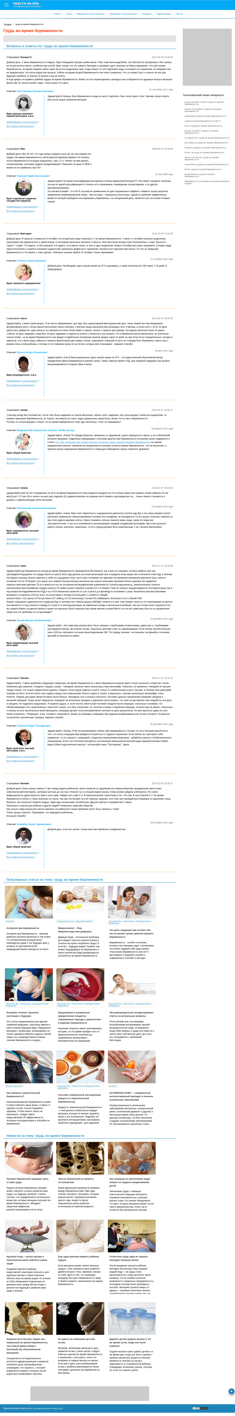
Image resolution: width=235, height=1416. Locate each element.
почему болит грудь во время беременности (207, 138)
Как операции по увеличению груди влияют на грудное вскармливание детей (126, 1182)
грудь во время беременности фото (203, 121)
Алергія (10, 921)
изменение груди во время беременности (205, 116)
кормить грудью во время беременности (205, 147)
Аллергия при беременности (23, 928)
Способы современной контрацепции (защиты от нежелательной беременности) (77, 1098)
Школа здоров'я (14, 1086)
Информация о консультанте (23, 122)
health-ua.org (29, 4)
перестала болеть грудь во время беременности (202, 158)
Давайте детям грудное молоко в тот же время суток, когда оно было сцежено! (126, 1346)
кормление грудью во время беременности (206, 164)
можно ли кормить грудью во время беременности (203, 110)
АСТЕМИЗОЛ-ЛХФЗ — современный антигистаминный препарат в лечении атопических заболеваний (126, 1096)
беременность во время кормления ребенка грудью (207, 182)
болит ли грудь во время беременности (204, 152)
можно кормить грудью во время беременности (201, 132)
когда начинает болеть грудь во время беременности (204, 103)
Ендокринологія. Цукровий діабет (73, 921)
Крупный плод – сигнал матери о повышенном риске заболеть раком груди (27, 1263)
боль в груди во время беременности (203, 126)
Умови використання (14, 1411)
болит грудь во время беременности (203, 169)
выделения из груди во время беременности (200, 175)
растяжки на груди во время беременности (206, 142)
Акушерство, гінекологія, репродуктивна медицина (126, 922)
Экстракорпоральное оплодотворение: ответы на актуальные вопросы (122, 1016)
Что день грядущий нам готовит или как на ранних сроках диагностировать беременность (102, 442)
